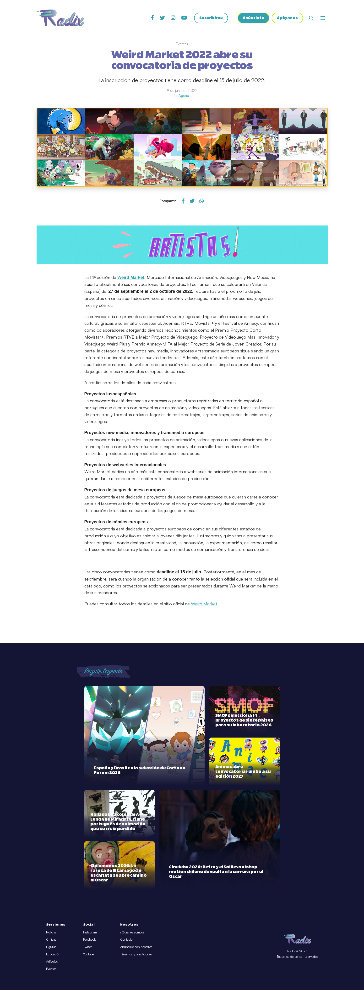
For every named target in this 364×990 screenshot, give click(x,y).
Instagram (90, 932)
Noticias (51, 932)
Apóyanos (287, 18)
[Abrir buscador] (311, 18)
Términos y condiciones (136, 954)
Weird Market (204, 603)
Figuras (51, 947)
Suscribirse (211, 18)
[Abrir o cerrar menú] (323, 18)
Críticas (51, 939)
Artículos (52, 961)
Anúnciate (253, 18)
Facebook (89, 939)
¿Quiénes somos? (132, 932)
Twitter (87, 947)
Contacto (126, 939)
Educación (53, 954)
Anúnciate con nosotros (136, 947)
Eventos (51, 969)
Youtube (88, 954)
